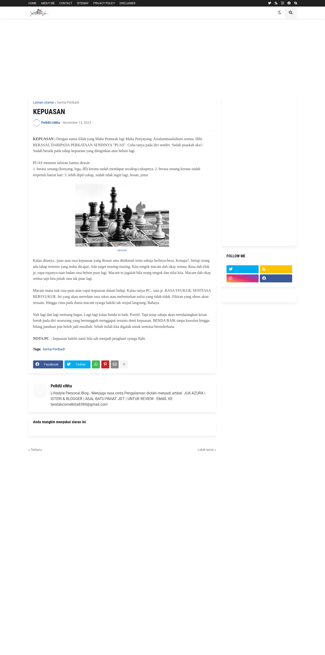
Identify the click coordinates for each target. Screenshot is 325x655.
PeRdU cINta (61, 385)
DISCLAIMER (127, 3)
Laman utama (43, 102)
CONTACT (65, 3)
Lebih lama (206, 450)
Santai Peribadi (68, 102)
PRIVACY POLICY (104, 3)
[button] (279, 13)
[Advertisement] (162, 57)
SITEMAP (83, 3)
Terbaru (36, 450)
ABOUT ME (48, 3)
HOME (32, 3)
